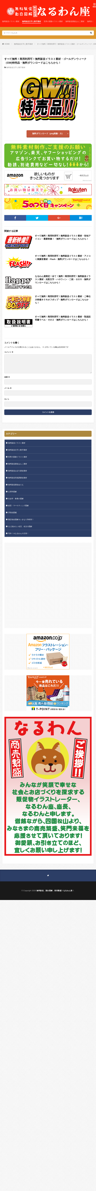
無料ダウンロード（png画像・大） (48, 133)
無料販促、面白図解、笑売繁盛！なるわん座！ (55, 891)
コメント (8, 352)
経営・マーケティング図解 (18, 506)
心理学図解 (12, 492)
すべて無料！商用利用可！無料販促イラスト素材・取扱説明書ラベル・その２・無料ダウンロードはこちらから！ (63, 318)
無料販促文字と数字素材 (31, 21)
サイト (6, 399)
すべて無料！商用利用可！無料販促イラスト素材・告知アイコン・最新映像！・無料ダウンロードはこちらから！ (63, 237)
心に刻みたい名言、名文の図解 (20, 526)
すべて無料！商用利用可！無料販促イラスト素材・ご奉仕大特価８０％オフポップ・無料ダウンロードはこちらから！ (63, 299)
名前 (7, 377)
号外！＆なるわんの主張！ (18, 533)
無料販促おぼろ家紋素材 (17, 471)
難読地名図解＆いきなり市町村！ (21, 520)
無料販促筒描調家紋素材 (17, 478)
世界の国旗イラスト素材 (53, 21)
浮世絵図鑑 (12, 513)
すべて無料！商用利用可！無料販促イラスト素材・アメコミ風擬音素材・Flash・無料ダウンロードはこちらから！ (63, 257)
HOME (7, 44)
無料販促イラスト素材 (10, 21)
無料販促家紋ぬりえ (16, 485)
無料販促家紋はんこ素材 (74, 21)
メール (8, 388)
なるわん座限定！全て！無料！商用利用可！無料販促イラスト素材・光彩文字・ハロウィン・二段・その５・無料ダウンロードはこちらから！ (63, 279)
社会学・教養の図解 (16, 499)
